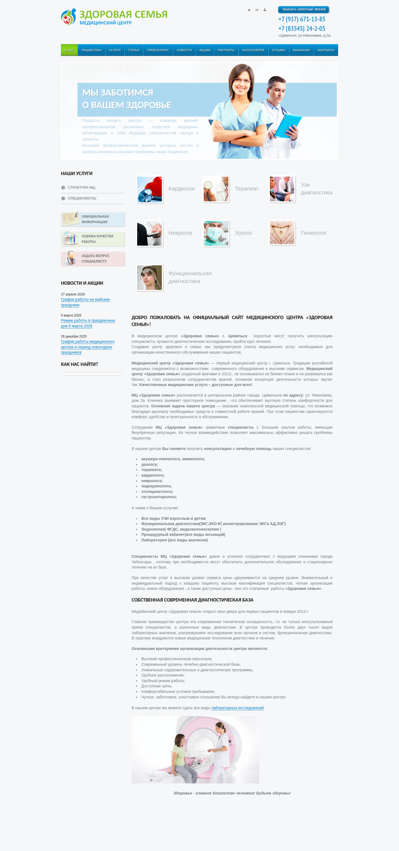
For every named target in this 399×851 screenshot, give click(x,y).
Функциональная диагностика (190, 277)
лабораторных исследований (237, 708)
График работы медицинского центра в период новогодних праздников (87, 346)
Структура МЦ (81, 187)
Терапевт (247, 189)
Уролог (244, 233)
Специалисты (82, 198)
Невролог (180, 233)
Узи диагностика (316, 189)
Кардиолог (181, 189)
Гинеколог (314, 233)
